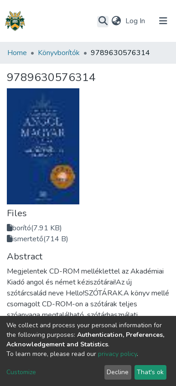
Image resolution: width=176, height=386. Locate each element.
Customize (21, 372)
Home (17, 53)
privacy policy (117, 354)
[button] (116, 20)
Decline (118, 372)
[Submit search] (103, 21)
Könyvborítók (59, 53)
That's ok (150, 372)
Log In (136, 21)
